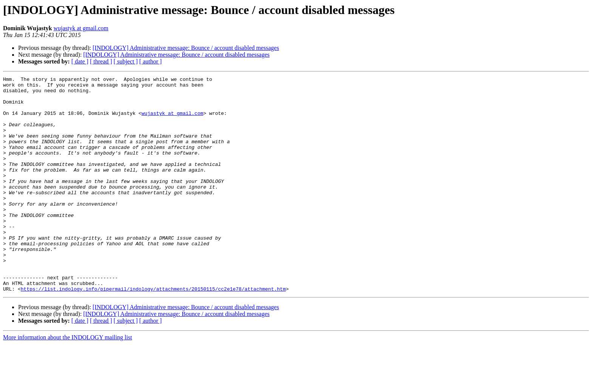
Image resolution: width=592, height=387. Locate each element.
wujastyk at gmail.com (81, 28)
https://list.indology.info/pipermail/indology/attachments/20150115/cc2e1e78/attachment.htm (153, 331)
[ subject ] (126, 61)
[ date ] (79, 61)
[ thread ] (101, 61)
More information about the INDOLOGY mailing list (67, 380)
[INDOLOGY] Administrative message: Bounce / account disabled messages (185, 48)
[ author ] (150, 61)
